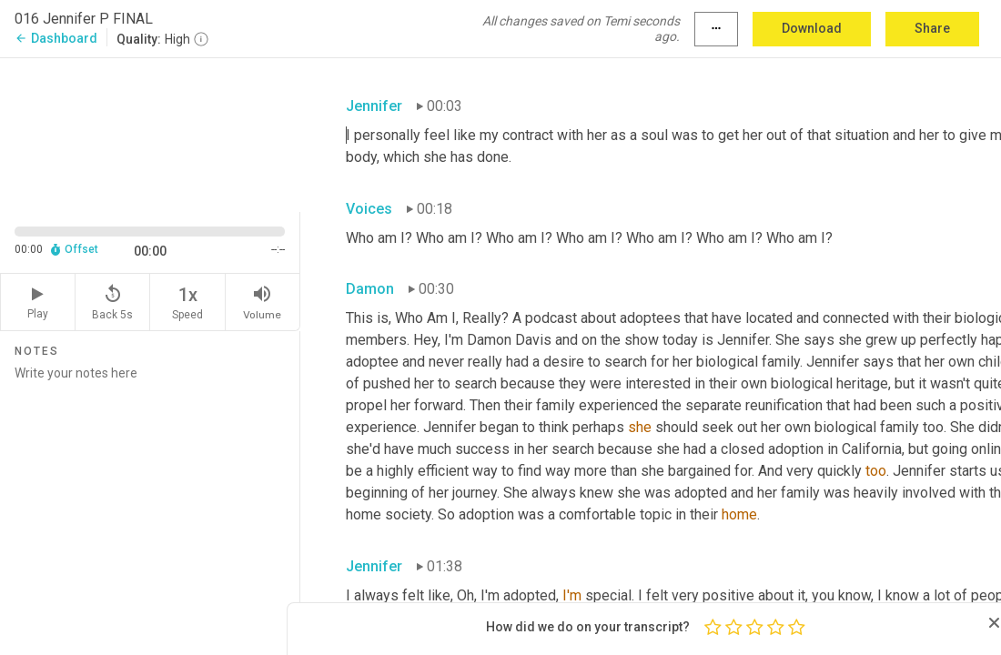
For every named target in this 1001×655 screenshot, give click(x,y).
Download (812, 28)
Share (932, 28)
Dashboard (56, 38)
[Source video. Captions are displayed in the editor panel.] (150, 133)
